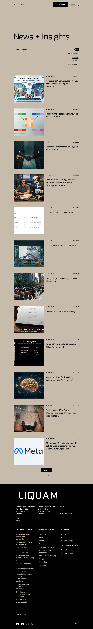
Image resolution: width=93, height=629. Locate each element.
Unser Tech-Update (68, 550)
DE (78, 3)
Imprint (70, 624)
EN (78, 6)
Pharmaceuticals (45, 544)
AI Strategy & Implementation (22, 601)
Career (64, 537)
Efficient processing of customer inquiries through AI (24, 563)
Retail (41, 537)
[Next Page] (46, 470)
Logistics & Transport (47, 565)
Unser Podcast (67, 553)
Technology (43, 562)
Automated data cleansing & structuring (25, 556)
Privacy (77, 624)
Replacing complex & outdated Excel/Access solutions (24, 577)
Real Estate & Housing (47, 556)
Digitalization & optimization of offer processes (23, 594)
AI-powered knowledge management (25, 569)
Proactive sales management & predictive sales (22, 549)
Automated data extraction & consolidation (22, 536)
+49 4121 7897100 (22, 520)
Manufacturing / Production (45, 551)
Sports (41, 541)
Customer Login (67, 541)
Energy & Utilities (45, 559)
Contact (64, 534)
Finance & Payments (47, 547)
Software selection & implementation (24, 543)
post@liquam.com (66, 513)
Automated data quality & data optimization (22, 586)
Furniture (42, 534)
